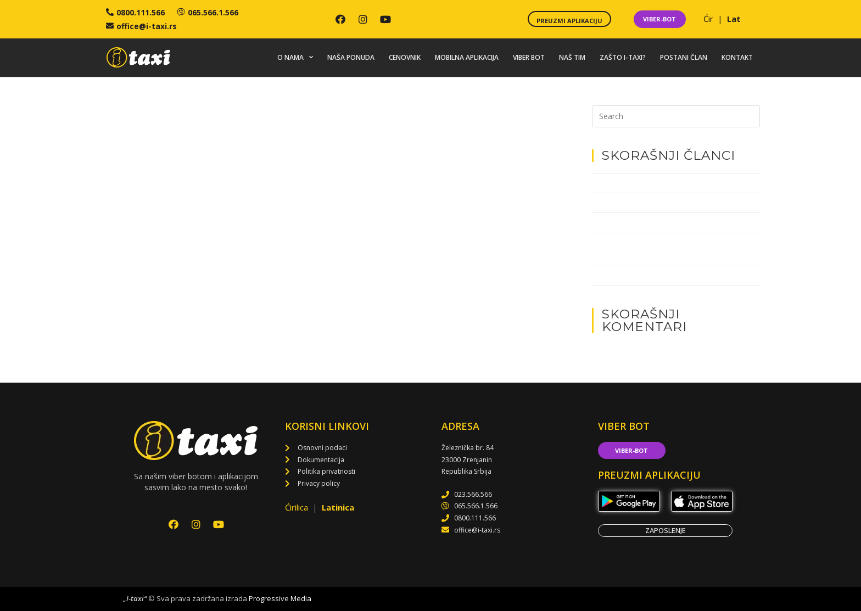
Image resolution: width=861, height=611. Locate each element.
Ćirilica (297, 507)
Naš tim (572, 57)
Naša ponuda (350, 57)
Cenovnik (405, 57)
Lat (734, 18)
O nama (295, 57)
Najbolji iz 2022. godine (629, 203)
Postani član (683, 57)
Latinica (338, 507)
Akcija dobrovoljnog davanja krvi (646, 276)
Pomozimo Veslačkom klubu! (639, 223)
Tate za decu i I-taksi (625, 183)
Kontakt (737, 57)
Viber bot (529, 57)
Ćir (709, 18)
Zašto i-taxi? (623, 57)
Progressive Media (280, 599)
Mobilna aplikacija (467, 57)
